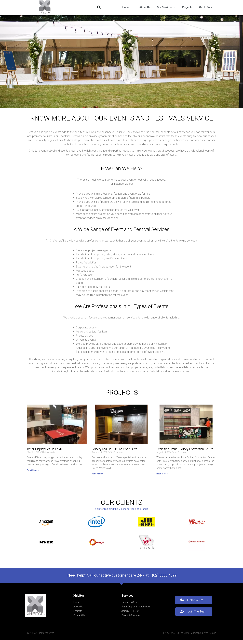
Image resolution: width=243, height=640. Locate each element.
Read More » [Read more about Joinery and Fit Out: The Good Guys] (97, 474)
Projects (187, 7)
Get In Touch (206, 7)
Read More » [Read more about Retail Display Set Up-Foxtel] (33, 470)
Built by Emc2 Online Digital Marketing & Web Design (189, 633)
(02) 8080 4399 (164, 575)
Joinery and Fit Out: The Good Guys (114, 449)
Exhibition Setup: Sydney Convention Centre (184, 449)
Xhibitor (78, 595)
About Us (144, 7)
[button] (99, 7)
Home (127, 7)
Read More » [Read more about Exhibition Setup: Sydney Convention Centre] (162, 474)
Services (127, 595)
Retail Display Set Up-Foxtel (45, 449)
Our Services (166, 7)
